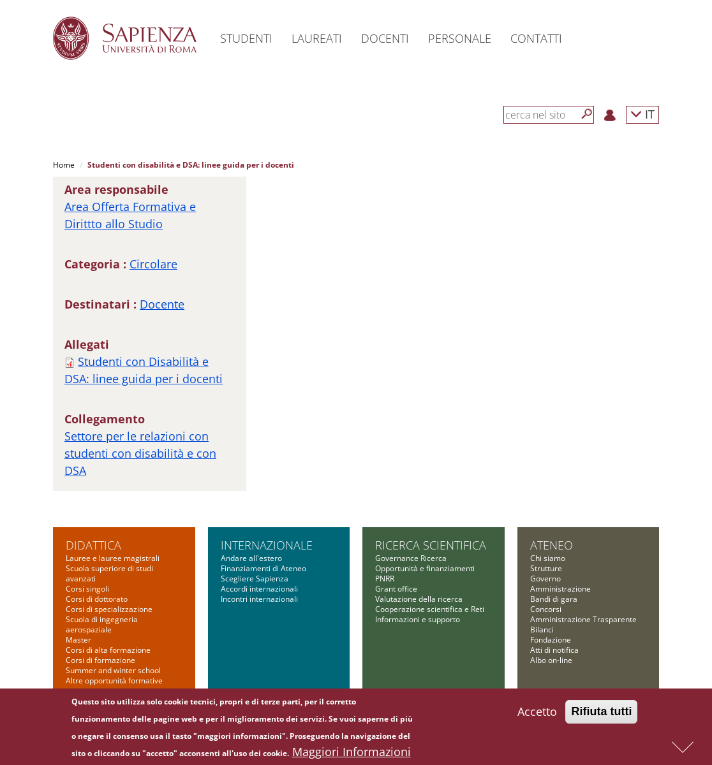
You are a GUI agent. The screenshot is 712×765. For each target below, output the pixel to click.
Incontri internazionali (259, 599)
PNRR (384, 578)
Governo (545, 578)
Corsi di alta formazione (108, 650)
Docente (162, 304)
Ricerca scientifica (430, 545)
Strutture (546, 568)
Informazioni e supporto (417, 619)
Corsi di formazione (100, 660)
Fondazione (550, 639)
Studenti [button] (246, 38)
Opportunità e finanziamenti (425, 568)
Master (78, 639)
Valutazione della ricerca (419, 599)
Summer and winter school (113, 670)
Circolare (153, 264)
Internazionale (267, 545)
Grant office (396, 588)
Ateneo (551, 545)
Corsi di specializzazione (109, 609)
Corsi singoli (87, 588)
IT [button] (642, 113)
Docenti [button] (385, 38)
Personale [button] (459, 38)
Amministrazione (560, 588)
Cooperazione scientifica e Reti (429, 609)
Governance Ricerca (411, 558)
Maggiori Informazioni (351, 755)
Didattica (93, 545)
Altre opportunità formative (114, 680)
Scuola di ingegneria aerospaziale (102, 624)
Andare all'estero (251, 558)
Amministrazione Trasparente (583, 619)
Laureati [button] (317, 38)
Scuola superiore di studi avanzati (109, 573)
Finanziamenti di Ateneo (263, 568)
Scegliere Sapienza (254, 578)
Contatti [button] (536, 38)
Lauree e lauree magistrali (112, 558)
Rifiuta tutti (601, 715)
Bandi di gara (553, 599)
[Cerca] (587, 114)
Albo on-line (551, 660)
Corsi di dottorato (97, 599)
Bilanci (542, 629)
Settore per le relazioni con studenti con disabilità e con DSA (140, 453)
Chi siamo (547, 558)
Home (64, 164)
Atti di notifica (554, 650)
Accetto (537, 715)
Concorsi (545, 609)
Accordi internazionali (259, 588)
